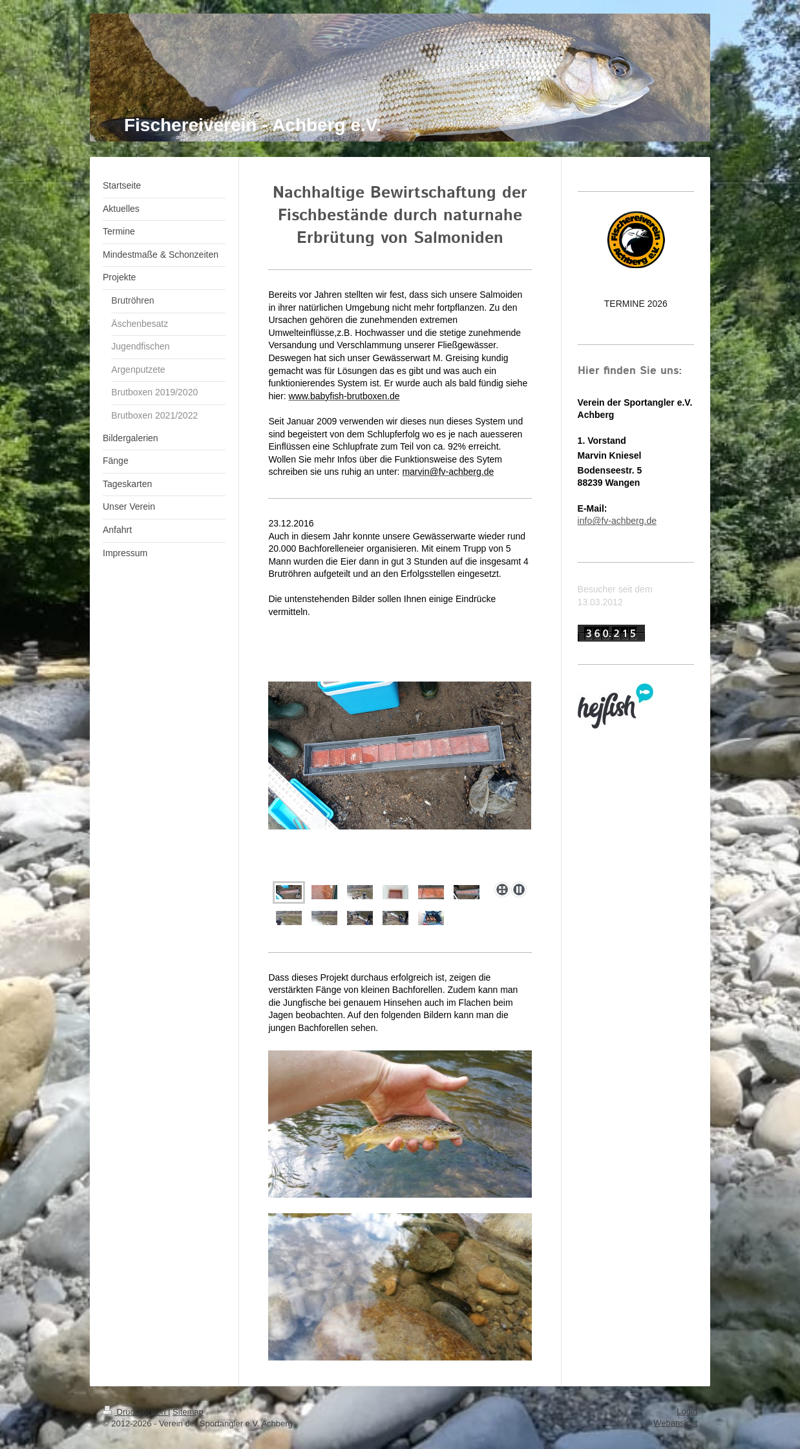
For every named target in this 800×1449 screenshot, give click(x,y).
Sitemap (188, 1412)
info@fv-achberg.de (617, 521)
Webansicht (675, 1423)
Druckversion (135, 1412)
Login (687, 1411)
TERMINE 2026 (636, 303)
